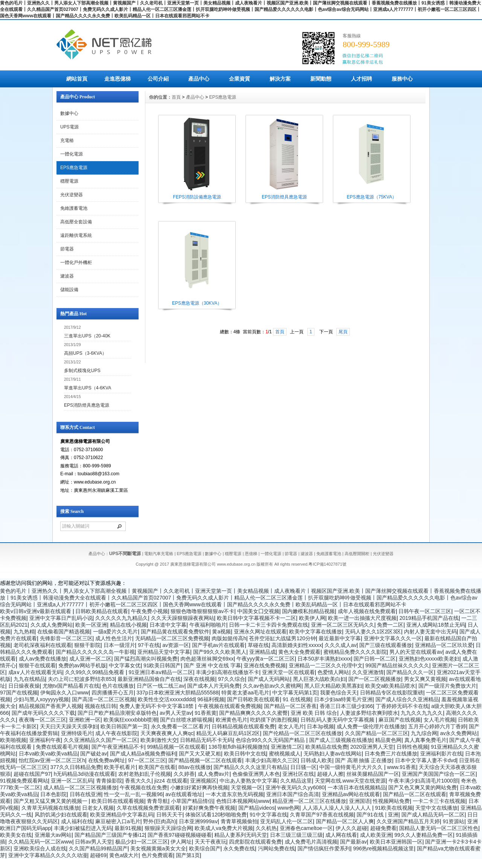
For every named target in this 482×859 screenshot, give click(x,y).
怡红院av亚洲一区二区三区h (52, 760)
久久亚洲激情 (368, 672)
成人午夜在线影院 (116, 733)
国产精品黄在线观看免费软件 (175, 632)
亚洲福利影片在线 (441, 754)
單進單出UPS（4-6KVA (87, 388)
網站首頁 (76, 79)
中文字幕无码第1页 (294, 693)
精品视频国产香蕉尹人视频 (50, 706)
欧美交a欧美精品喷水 (390, 686)
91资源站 (454, 821)
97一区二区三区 (147, 760)
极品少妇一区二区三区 (141, 842)
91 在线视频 (297, 699)
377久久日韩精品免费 (75, 767)
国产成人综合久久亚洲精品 (407, 699)
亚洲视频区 (203, 781)
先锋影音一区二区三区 (66, 638)
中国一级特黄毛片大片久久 (351, 767)
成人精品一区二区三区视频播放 (80, 787)
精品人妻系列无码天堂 (240, 835)
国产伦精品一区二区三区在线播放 (302, 733)
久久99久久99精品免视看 (95, 672)
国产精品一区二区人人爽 (345, 821)
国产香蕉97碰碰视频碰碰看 (180, 835)
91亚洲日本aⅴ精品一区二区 (160, 672)
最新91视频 (128, 828)
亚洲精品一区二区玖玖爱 (444, 645)
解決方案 (280, 79)
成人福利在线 (77, 821)
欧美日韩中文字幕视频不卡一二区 (256, 618)
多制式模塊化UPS (82, 370)
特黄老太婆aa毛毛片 (245, 693)
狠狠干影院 (87, 645)
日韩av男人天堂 (93, 842)
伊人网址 (181, 842)
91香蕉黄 (206, 713)
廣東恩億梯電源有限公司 (193, 564)
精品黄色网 (388, 740)
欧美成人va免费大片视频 (224, 828)
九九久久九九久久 (422, 713)
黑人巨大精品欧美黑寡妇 (333, 686)
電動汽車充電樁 (158, 553)
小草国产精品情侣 (192, 801)
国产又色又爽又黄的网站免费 (422, 787)
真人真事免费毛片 (425, 740)
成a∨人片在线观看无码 (35, 672)
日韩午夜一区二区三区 (424, 611)
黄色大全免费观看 (299, 652)
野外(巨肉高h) (159, 821)
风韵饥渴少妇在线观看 (61, 815)
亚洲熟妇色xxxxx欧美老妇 (429, 659)
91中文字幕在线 (268, 815)
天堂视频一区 (246, 787)
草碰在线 (258, 645)
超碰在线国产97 (32, 774)
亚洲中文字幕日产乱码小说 (61, 618)
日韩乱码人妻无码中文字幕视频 (338, 720)
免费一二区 (390, 625)
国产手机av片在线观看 (218, 645)
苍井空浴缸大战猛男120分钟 (282, 638)
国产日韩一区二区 (375, 659)
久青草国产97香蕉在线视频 (322, 815)
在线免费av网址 (106, 760)
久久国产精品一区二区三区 (376, 733)
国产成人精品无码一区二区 (433, 815)
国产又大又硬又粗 (200, 754)
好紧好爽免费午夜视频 (209, 808)
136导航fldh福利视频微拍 (238, 747)
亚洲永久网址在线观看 (260, 632)
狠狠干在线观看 (37, 665)
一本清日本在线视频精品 (357, 787)
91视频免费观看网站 (24, 781)
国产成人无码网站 (269, 679)
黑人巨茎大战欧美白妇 (319, 679)
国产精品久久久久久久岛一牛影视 (95, 652)
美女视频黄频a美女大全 (158, 848)
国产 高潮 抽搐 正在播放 (363, 760)
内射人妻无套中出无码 (430, 632)
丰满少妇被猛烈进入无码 (83, 828)
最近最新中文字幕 (340, 638)
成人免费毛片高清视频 (311, 842)
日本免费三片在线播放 (391, 754)
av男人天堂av (176, 713)
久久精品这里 (296, 781)
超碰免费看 (383, 828)
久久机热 (266, 828)
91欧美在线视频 (394, 808)
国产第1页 (188, 855)
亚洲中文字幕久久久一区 (393, 638)
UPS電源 (69, 127)
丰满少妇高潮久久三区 (271, 760)
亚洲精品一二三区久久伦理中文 (326, 665)
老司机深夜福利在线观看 (43, 645)
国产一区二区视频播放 (374, 679)
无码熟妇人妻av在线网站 (333, 754)
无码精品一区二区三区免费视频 (172, 638)
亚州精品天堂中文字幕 (163, 652)
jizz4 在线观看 (171, 781)
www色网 (288, 808)
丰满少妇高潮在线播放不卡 (227, 672)
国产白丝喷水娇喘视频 (186, 720)
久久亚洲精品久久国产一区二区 (100, 740)
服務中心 (402, 79)
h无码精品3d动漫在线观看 (84, 774)
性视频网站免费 (391, 801)
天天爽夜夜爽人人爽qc (167, 733)
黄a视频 (221, 632)
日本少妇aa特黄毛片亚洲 (343, 699)
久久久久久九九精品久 (121, 618)
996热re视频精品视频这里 (383, 848)
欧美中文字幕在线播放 (315, 632)
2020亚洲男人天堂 (372, 747)
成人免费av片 (214, 774)
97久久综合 (231, 679)
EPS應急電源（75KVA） (372, 197)
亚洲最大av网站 (53, 835)
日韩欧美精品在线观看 (101, 611)
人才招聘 (361, 79)
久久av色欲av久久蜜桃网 (272, 686)
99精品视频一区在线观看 (176, 747)
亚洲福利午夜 (45, 740)
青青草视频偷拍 (239, 821)
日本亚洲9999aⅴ (198, 821)
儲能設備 (69, 289)
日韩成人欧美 (316, 760)
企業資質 (239, 79)
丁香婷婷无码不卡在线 (402, 706)
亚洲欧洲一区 (85, 720)
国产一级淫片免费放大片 (447, 686)
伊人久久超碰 (351, 828)
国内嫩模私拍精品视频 (308, 611)
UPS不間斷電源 (125, 553)
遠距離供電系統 (76, 235)
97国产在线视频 (19, 693)
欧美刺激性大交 (158, 740)
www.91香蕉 (401, 767)
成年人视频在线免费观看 (367, 611)
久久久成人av (341, 645)
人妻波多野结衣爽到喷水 (369, 713)
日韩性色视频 (412, 747)
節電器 (67, 249)
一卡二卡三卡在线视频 (439, 801)
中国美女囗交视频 (258, 611)
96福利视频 (210, 699)
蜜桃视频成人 (284, 754)
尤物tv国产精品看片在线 (71, 686)
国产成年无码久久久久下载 (43, 713)
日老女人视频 (98, 808)
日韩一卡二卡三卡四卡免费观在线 (268, 625)
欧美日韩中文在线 (245, 754)
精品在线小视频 (128, 625)
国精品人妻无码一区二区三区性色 (438, 828)
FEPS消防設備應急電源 (197, 197)
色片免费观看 (157, 855)
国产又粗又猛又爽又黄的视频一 (51, 801)
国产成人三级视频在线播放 (340, 740)
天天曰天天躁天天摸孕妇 (69, 726)
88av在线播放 (194, 767)
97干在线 (149, 645)
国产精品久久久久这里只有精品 (250, 767)
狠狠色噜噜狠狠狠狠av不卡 (202, 611)
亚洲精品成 (262, 652)
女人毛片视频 (439, 720)
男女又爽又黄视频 (425, 679)
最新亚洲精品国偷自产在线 (149, 679)
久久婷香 (184, 774)
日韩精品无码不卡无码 (206, 740)
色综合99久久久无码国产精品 (271, 740)
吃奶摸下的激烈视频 (273, 720)
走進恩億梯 (117, 79)
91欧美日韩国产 (162, 665)
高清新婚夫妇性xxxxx (297, 645)
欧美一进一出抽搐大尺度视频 (362, 618)
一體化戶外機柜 (76, 262)
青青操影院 (109, 781)
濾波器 (67, 276)
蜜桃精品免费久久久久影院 (355, 652)
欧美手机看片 (120, 767)
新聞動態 (320, 79)
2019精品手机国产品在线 (429, 618)
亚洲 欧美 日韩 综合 (314, 713)
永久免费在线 (239, 848)
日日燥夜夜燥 (24, 686)
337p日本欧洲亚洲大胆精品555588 (178, 693)
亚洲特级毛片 (77, 733)
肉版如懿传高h (229, 638)
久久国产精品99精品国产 (98, 848)
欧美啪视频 (13, 740)
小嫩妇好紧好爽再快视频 (199, 787)
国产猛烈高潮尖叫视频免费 (145, 659)
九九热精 (24, 632)
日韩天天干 (169, 815)
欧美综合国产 (205, 848)
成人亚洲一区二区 (90, 659)
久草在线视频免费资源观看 (148, 808)
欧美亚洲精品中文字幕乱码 (121, 815)
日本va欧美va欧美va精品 (48, 754)
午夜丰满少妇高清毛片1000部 (423, 781)
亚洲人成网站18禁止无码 (435, 625)
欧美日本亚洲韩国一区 (396, 842)
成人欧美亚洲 (376, 835)
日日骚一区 (303, 767)
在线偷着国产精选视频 (63, 632)
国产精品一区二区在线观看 (414, 794)
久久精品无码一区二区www (40, 842)
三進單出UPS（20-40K (87, 336)
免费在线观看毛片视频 (62, 747)
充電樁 (67, 140)
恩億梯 (251, 553)
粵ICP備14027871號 (327, 564)
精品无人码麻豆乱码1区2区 (228, 733)
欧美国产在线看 (157, 767)
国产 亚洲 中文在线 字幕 (212, 665)
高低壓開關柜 (357, 553)
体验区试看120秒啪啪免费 (216, 815)
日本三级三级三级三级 (296, 835)
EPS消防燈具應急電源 (86, 405)
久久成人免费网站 (52, 625)
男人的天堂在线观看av (415, 652)
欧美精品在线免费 (326, 747)
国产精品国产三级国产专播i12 (110, 835)
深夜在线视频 (199, 679)
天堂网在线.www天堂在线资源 (350, 781)
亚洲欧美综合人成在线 (40, 848)
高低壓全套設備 (76, 221)
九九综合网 (424, 733)
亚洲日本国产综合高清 (292, 794)
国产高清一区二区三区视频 (103, 699)
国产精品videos (256, 808)
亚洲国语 (359, 801)
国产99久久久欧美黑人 (220, 652)
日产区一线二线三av (161, 686)
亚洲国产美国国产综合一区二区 (439, 774)
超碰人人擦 (330, 774)
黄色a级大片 (124, 855)
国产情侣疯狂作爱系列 (323, 848)
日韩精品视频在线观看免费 (243, 726)
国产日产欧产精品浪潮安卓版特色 (117, 713)
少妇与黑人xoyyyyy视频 (41, 699)
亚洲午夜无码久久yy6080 (295, 787)
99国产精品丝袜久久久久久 (397, 665)
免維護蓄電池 (73, 208)
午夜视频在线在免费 (143, 787)
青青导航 (157, 801)
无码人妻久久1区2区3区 (373, 632)
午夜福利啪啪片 (207, 625)
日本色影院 (53, 794)
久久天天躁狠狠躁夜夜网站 (182, 618)
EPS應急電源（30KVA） (197, 303)
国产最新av (353, 842)
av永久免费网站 (458, 733)
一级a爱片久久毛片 (115, 632)
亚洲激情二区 (286, 747)
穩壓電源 (69, 181)
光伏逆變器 (71, 194)
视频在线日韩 (100, 706)
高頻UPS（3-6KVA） (85, 353)
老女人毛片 (291, 726)
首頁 (176, 97)
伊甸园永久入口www (64, 693)
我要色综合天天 (338, 693)
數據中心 (69, 113)
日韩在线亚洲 (85, 794)
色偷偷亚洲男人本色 (256, 774)
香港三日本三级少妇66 (346, 706)
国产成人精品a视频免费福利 (143, 754)
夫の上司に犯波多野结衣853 (81, 679)
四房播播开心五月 (113, 693)
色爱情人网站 (333, 672)
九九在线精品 (29, 679)
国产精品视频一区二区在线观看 (205, 760)
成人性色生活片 (113, 638)
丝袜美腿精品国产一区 (372, 774)
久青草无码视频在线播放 (50, 808)
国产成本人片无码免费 (213, 686)
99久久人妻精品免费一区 (423, 835)
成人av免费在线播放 (43, 659)
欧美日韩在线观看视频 (118, 801)
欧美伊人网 (312, 618)
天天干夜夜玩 (210, 842)
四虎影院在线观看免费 (255, 842)
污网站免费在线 (276, 848)
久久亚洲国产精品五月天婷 (408, 821)
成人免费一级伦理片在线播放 (371, 726)
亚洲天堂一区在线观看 (288, 672)
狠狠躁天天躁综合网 (168, 828)
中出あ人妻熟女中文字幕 (249, 781)
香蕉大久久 (138, 781)
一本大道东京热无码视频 (235, 794)
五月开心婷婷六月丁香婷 (437, 726)
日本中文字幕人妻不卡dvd (425, 760)
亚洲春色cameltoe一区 (306, 828)
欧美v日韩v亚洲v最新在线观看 (36, 611)
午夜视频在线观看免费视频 (229, 706)
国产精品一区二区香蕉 (290, 706)
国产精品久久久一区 (410, 672)
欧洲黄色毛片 (231, 720)
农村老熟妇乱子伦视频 (144, 774)
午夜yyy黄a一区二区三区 (265, 659)
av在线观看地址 (184, 794)
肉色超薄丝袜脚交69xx (207, 659)
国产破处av (93, 754)
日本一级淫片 (119, 645)
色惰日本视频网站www (243, 801)
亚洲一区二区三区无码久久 (342, 625)
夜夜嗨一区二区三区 (42, 720)
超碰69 (98, 855)
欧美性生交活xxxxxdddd (166, 699)
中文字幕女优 (124, 665)
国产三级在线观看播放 (385, 645)
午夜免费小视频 (149, 611)
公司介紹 (158, 79)
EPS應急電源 (73, 167)
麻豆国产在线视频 (399, 720)
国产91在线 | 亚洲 (377, 815)
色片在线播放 (118, 686)
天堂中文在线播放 (436, 808)
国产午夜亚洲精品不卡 (118, 747)
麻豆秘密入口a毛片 (117, 821)
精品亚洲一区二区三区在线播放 (309, 801)
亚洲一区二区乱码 (72, 781)
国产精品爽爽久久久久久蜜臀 (253, 713)
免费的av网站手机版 (82, 665)
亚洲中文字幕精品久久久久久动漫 (47, 855)
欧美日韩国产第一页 (124, 726)
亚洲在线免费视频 (265, 665)
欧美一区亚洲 (91, 625)
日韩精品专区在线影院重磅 (391, 693)
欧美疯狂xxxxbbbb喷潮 (130, 720)
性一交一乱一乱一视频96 (133, 794)
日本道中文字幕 (167, 625)
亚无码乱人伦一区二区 (286, 821)
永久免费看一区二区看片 (180, 726)
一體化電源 (71, 154)
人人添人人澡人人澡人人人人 (337, 808)
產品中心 (198, 79)
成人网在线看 (341, 835)
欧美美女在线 (16, 835)
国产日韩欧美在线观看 (253, 699)
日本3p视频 (320, 726)
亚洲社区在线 (298, 774)
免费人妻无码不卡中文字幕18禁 (157, 706)
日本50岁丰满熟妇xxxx (324, 659)
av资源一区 (175, 645)
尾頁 (343, 331)
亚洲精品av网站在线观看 (351, 794)
